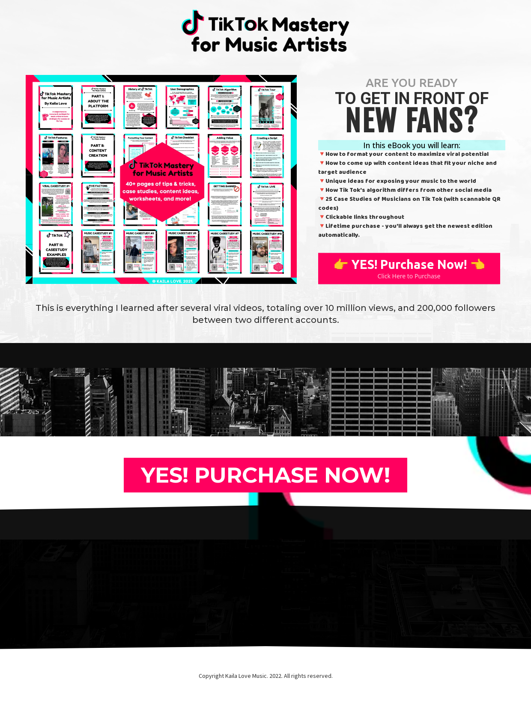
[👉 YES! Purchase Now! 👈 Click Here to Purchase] (409, 269)
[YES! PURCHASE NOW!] (265, 475)
